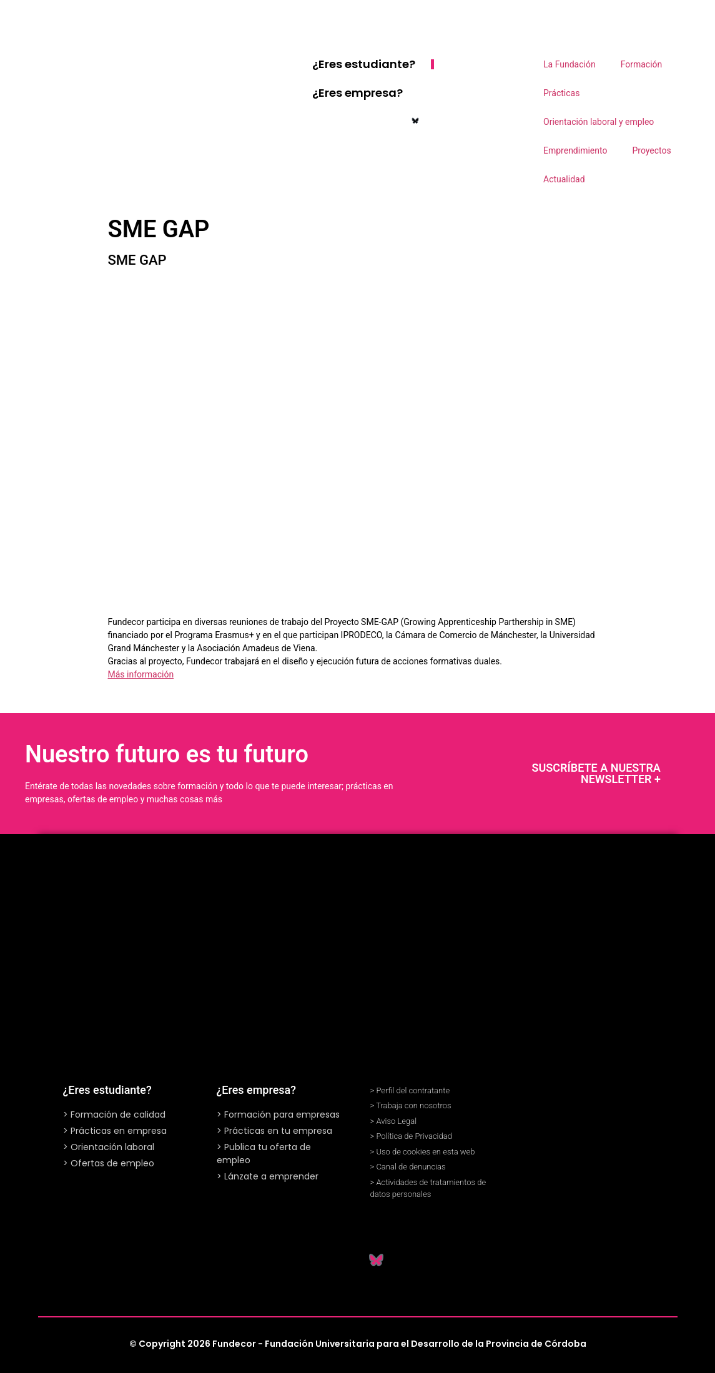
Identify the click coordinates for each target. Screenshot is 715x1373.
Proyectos (651, 150)
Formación (642, 64)
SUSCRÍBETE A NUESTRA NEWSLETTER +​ (596, 773)
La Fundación (569, 64)
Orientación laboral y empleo (598, 122)
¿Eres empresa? (357, 93)
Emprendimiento (575, 150)
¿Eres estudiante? (363, 64)
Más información (141, 674)
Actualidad (564, 179)
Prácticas (561, 93)
